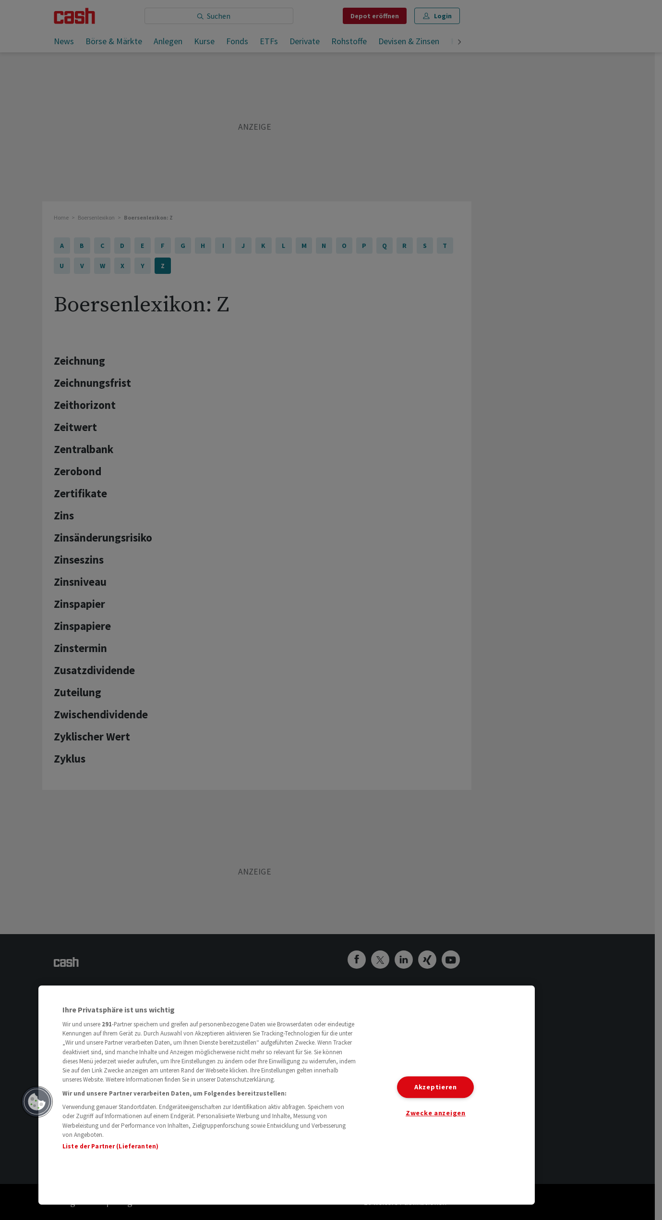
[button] (37, 1101)
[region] (286, 1095)
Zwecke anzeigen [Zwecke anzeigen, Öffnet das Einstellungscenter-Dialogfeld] (436, 1113)
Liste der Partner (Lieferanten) (110, 1146)
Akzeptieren (435, 1087)
